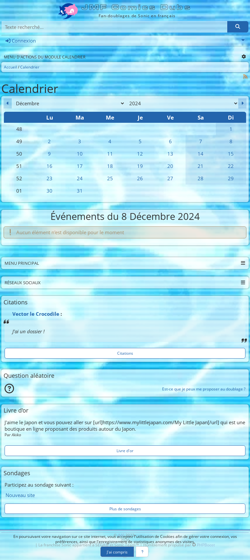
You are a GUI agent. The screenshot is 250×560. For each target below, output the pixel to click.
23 (49, 178)
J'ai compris (117, 551)
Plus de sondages (125, 508)
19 (140, 166)
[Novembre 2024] (8, 103)
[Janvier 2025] (242, 103)
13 (170, 153)
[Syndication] (245, 76)
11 (110, 153)
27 (170, 178)
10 (80, 153)
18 (110, 166)
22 (231, 166)
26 (140, 178)
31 (80, 190)
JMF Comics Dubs (137, 7)
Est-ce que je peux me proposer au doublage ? (203, 388)
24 (80, 178)
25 (110, 178)
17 (80, 166)
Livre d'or (125, 450)
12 (140, 153)
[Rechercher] (237, 26)
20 (170, 166)
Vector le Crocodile (35, 314)
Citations (125, 353)
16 (49, 166)
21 (200, 166)
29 (231, 178)
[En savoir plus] (142, 551)
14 (200, 153)
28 (200, 178)
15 (231, 153)
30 (49, 190)
